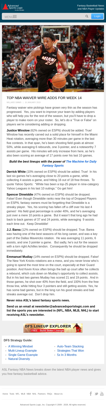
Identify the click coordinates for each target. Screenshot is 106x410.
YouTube (102, 393)
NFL (18, 394)
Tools (11, 394)
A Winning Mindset (20, 346)
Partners (42, 394)
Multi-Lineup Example (22, 350)
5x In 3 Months (67, 354)
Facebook (90, 393)
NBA (29, 394)
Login (97, 16)
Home (5, 394)
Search (86, 16)
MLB (23, 394)
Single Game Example (23, 354)
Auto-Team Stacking (70, 346)
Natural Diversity (19, 358)
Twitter (96, 393)
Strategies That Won (70, 350)
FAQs (49, 394)
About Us (58, 394)
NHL (34, 394)
